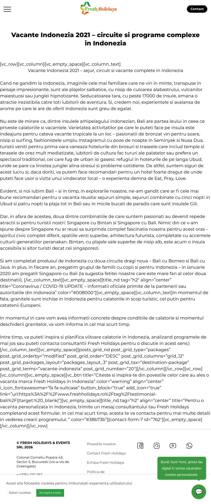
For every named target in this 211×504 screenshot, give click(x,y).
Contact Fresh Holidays (106, 453)
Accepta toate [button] (50, 493)
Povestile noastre (101, 444)
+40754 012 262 (29, 475)
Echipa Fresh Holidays (105, 462)
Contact (197, 9)
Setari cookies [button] (20, 493)
